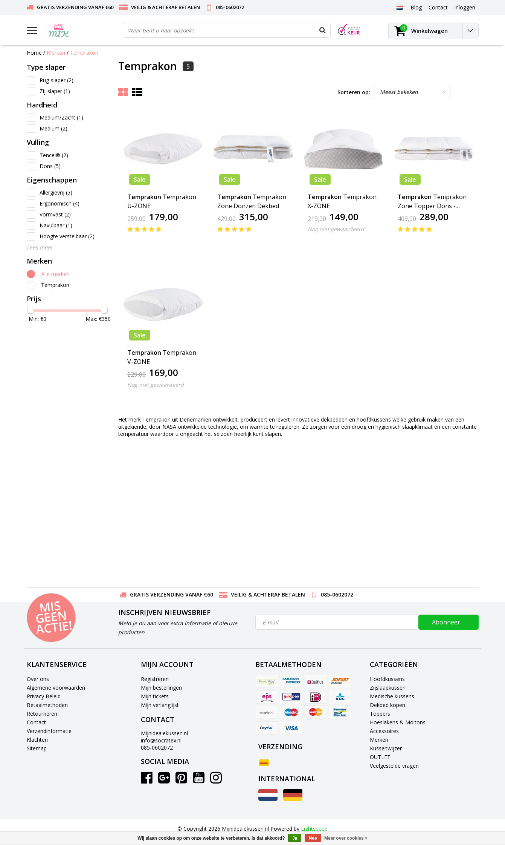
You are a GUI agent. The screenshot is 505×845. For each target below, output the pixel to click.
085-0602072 (157, 747)
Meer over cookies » (346, 838)
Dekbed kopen (387, 705)
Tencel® (54, 155)
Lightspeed (314, 828)
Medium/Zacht (61, 117)
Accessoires (384, 731)
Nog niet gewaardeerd (336, 229)
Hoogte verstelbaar (67, 236)
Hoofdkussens (387, 678)
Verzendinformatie (49, 731)
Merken (56, 52)
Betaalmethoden (47, 705)
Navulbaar (56, 225)
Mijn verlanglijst (160, 705)
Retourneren (42, 713)
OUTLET (380, 757)
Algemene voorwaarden (56, 687)
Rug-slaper (56, 80)
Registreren (155, 678)
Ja (294, 838)
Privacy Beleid (44, 696)
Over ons (38, 678)
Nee (313, 838)
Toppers (380, 713)
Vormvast (55, 214)
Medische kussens (392, 696)
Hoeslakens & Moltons (398, 722)
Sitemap (37, 748)
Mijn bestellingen (161, 687)
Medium (53, 128)
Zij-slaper (55, 91)
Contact (36, 722)
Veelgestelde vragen (394, 765)
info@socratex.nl (161, 740)
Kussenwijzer (386, 748)
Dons (50, 166)
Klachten (37, 739)
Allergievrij (56, 192)
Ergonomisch (59, 203)
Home (34, 52)
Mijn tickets (155, 696)
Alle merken (55, 274)
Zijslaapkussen (388, 687)
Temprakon (84, 52)
